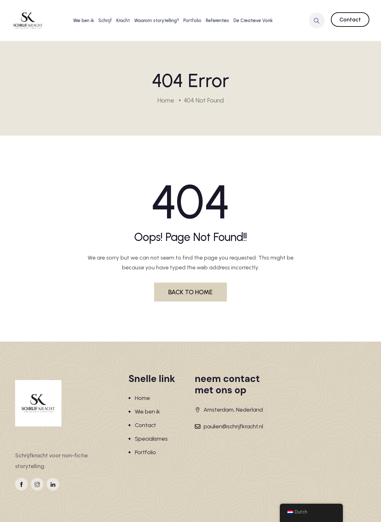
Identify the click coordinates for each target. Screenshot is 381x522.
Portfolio (192, 20)
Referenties (217, 20)
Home (142, 398)
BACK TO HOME (190, 292)
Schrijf (105, 20)
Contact (350, 19)
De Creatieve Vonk (253, 20)
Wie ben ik (83, 20)
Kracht (123, 20)
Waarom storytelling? (156, 20)
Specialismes (151, 438)
